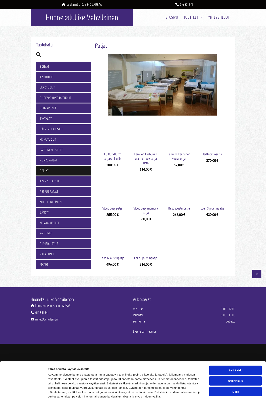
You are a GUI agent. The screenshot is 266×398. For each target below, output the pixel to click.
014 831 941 (186, 4)
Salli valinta (235, 361)
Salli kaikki (236, 350)
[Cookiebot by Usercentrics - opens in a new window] (24, 391)
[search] (38, 54)
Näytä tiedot (195, 391)
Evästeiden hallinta (144, 331)
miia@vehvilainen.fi (47, 319)
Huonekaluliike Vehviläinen (82, 17)
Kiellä (235, 372)
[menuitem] (172, 17)
